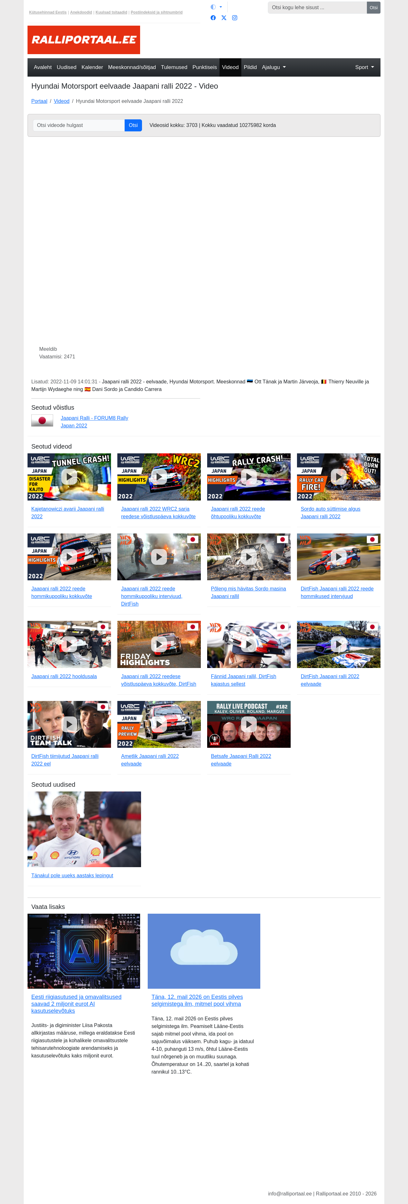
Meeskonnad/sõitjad (132, 67)
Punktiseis (205, 67)
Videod (230, 67)
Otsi (374, 7)
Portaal (39, 101)
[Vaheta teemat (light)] (216, 7)
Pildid (250, 67)
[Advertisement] (264, 40)
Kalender (92, 67)
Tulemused (174, 67)
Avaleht (43, 67)
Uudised (66, 67)
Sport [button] (362, 67)
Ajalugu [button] (271, 67)
